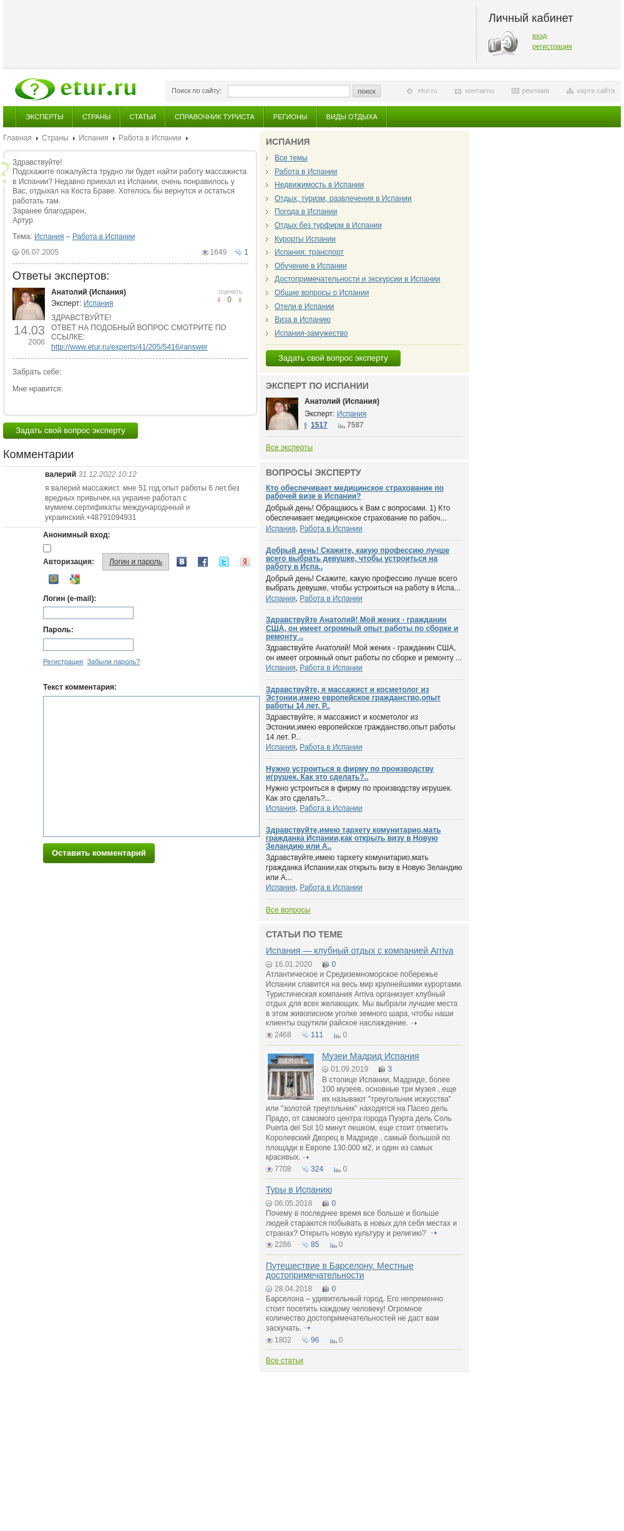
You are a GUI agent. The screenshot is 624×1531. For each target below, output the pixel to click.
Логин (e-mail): (69, 598)
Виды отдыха (352, 116)
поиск (367, 91)
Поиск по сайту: (197, 90)
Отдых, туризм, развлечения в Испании (343, 198)
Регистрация (63, 661)
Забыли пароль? (113, 661)
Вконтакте (181, 561)
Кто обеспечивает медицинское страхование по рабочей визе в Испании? (355, 492)
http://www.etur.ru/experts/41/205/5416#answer (129, 347)
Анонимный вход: (76, 535)
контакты (480, 90)
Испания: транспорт (309, 252)
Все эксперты (289, 447)
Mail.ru (53, 579)
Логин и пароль (135, 561)
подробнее (413, 1023)
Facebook (203, 561)
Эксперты (45, 116)
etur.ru (427, 90)
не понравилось (240, 300)
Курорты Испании (305, 239)
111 (317, 1034)
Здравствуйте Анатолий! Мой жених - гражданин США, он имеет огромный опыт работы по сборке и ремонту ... (364, 652)
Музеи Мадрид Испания (370, 1056)
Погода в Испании (306, 211)
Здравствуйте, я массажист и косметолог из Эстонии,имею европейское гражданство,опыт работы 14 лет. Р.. (353, 697)
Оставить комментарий (99, 853)
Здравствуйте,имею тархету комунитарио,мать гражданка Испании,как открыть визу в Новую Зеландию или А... (364, 867)
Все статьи (284, 1360)
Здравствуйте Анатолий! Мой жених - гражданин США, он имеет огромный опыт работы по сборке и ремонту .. (362, 627)
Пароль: (58, 629)
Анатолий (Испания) (88, 292)
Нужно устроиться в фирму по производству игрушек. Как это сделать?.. (350, 773)
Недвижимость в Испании (319, 184)
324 (317, 1169)
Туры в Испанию (299, 1190)
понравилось (219, 300)
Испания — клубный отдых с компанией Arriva (360, 951)
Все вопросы (288, 910)
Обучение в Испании (311, 266)
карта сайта (596, 90)
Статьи (143, 116)
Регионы (290, 116)
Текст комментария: (80, 687)
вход (539, 35)
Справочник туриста (215, 116)
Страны (96, 116)
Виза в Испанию (303, 319)
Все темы (291, 158)
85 (315, 1244)
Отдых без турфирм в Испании (328, 225)
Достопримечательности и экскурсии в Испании (358, 279)
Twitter (224, 561)
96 (315, 1340)
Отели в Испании (304, 306)
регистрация (552, 46)
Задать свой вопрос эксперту (70, 430)
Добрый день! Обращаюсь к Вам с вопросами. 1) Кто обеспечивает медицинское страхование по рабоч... (358, 513)
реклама (535, 90)
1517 (319, 425)
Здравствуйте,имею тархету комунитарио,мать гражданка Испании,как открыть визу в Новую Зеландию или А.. (353, 838)
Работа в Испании (150, 138)
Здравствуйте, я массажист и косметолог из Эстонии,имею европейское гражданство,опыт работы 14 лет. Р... (361, 727)
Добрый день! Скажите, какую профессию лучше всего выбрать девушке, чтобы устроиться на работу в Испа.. (357, 558)
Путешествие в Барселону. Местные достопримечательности (340, 1270)
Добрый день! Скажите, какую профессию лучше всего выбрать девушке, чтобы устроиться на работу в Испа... (363, 583)
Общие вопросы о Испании (322, 292)
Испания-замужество (311, 333)
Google (75, 579)
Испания (94, 138)
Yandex (245, 561)
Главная (17, 138)
